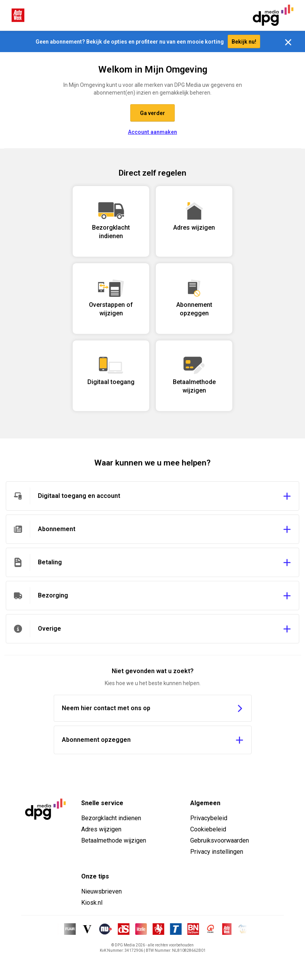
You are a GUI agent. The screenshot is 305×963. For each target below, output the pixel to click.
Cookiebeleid (208, 829)
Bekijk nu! (244, 42)
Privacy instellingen (216, 851)
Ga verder (152, 113)
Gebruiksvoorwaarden (219, 840)
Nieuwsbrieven (101, 891)
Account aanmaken (152, 132)
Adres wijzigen (101, 829)
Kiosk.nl (91, 902)
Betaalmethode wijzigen (113, 840)
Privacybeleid (208, 818)
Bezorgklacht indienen (111, 818)
